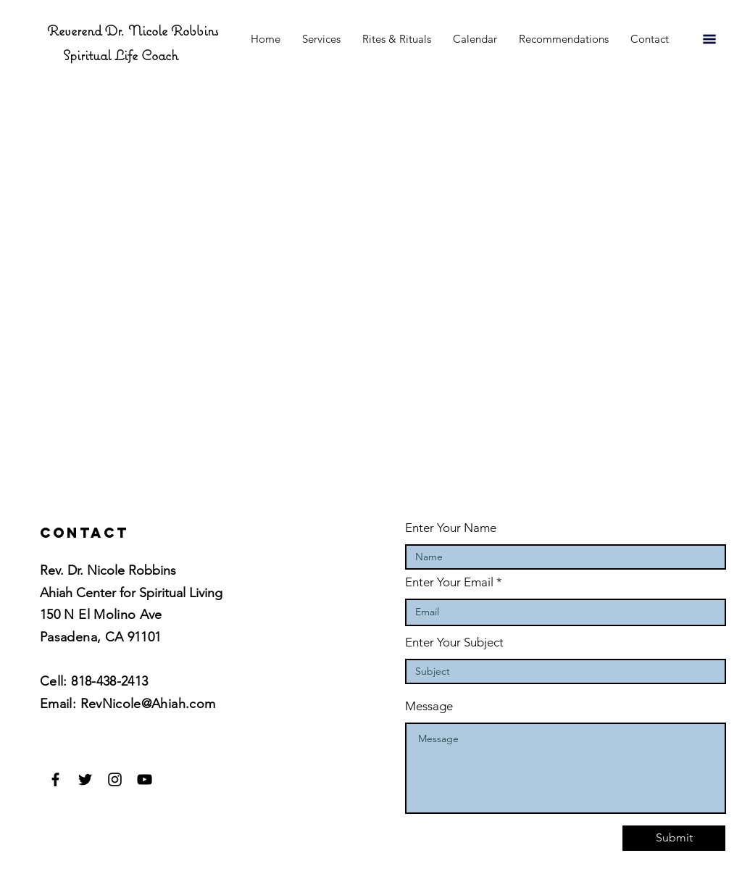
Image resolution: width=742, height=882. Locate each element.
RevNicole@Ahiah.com (148, 704)
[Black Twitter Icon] (85, 779)
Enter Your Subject (454, 642)
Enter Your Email (449, 582)
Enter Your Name (450, 528)
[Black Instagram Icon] (115, 779)
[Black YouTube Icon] (145, 779)
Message (429, 706)
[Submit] (673, 838)
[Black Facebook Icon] (55, 779)
